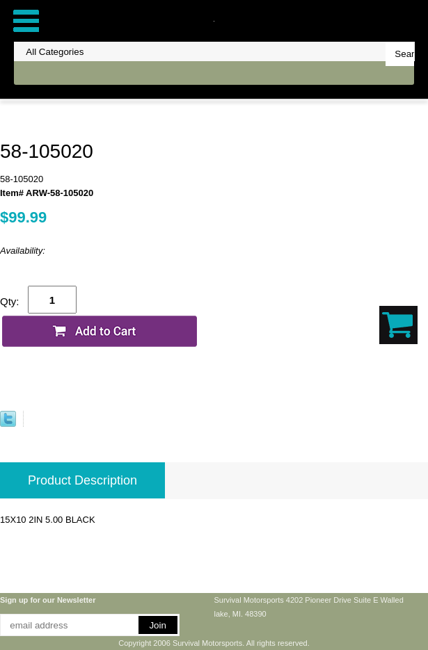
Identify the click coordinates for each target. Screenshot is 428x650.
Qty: (9, 301)
